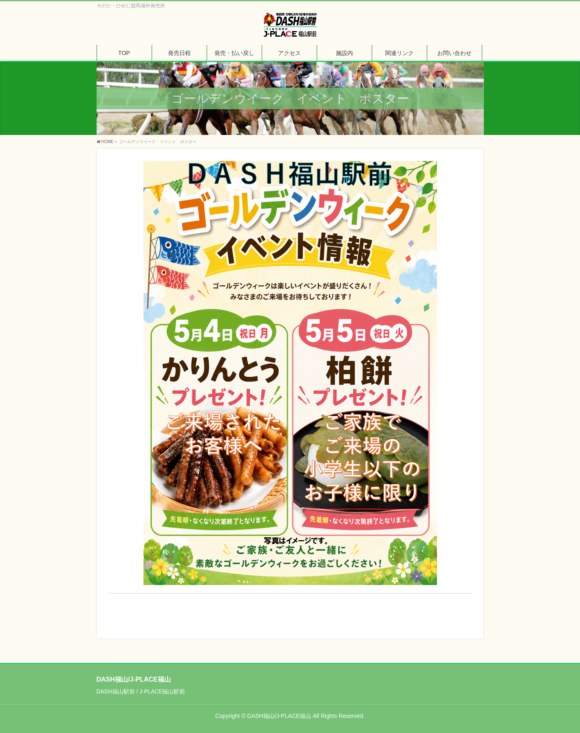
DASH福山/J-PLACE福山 (279, 716)
